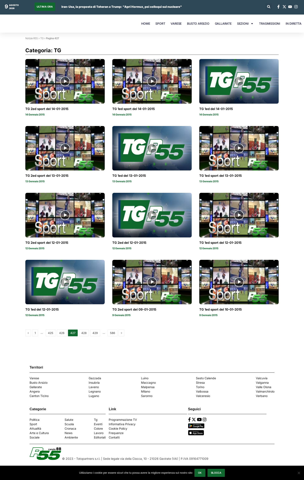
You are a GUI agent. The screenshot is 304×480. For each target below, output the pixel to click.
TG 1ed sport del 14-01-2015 (133, 109)
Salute (69, 419)
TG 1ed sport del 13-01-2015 (220, 176)
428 (84, 333)
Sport (33, 424)
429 (95, 333)
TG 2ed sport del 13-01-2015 (46, 176)
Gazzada (95, 378)
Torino (200, 387)
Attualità (35, 428)
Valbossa (202, 391)
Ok (200, 472)
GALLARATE (223, 23)
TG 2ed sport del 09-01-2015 (134, 309)
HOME (145, 23)
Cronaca (70, 428)
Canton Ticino (39, 396)
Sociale (34, 437)
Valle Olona (263, 387)
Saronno (146, 396)
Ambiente (71, 437)
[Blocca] (299, 473)
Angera (35, 391)
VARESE (176, 23)
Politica (34, 419)
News (68, 433)
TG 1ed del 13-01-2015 (129, 176)
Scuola (69, 424)
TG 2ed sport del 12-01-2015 (46, 243)
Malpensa (148, 387)
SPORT (160, 23)
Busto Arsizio (39, 382)
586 (112, 333)
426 (61, 333)
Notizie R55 (31, 38)
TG (41, 38)
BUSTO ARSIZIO (198, 23)
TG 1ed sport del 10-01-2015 (220, 309)
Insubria (94, 382)
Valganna (262, 382)
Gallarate (36, 387)
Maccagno (148, 382)
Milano (145, 391)
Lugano (94, 396)
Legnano (95, 391)
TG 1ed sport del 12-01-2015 (220, 243)
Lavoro (98, 433)
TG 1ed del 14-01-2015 (216, 109)
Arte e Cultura (39, 433)
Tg (96, 419)
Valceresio (203, 396)
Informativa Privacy (122, 424)
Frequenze (116, 433)
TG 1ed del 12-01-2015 (42, 309)
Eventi (98, 424)
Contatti (114, 437)
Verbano (261, 396)
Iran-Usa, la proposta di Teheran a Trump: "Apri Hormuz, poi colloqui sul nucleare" (121, 6)
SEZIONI (245, 23)
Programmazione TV (123, 419)
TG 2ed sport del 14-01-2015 (46, 109)
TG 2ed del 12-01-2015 (129, 243)
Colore (98, 428)
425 (50, 333)
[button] (268, 6)
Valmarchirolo (265, 391)
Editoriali (100, 437)
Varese (34, 378)
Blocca (216, 472)
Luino (144, 378)
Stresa (200, 382)
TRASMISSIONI (269, 23)
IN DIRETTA (293, 23)
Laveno (94, 387)
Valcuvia (261, 378)
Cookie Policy (118, 428)
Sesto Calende (206, 378)
